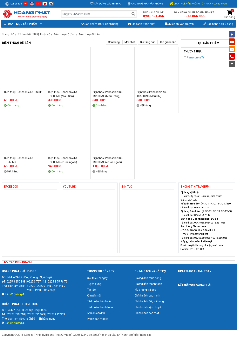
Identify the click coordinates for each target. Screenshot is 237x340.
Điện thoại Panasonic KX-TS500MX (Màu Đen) (63, 94)
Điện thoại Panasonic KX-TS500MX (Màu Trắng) (107, 94)
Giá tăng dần (147, 42)
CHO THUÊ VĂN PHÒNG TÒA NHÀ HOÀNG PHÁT (198, 3)
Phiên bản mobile (97, 318)
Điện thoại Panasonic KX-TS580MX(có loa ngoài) (63, 160)
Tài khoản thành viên (99, 301)
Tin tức (91, 289)
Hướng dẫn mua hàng (148, 278)
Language (13, 3)
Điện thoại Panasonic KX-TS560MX (19, 160)
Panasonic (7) (194, 57)
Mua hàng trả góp (145, 289)
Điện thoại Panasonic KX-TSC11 (23, 92)
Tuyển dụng (94, 283)
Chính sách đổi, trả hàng (149, 301)
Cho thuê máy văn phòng (145, 3)
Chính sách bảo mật (147, 313)
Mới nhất (130, 42)
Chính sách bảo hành (147, 295)
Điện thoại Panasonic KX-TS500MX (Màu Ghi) (152, 94)
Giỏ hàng (229, 14)
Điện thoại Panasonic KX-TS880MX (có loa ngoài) (107, 160)
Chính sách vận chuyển (148, 307)
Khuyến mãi (94, 295)
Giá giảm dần (168, 42)
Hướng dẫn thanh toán (148, 283)
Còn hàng (114, 42)
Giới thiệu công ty (97, 278)
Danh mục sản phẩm (22, 23)
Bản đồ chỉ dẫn (96, 313)
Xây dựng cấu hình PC (106, 3)
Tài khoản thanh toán (100, 307)
